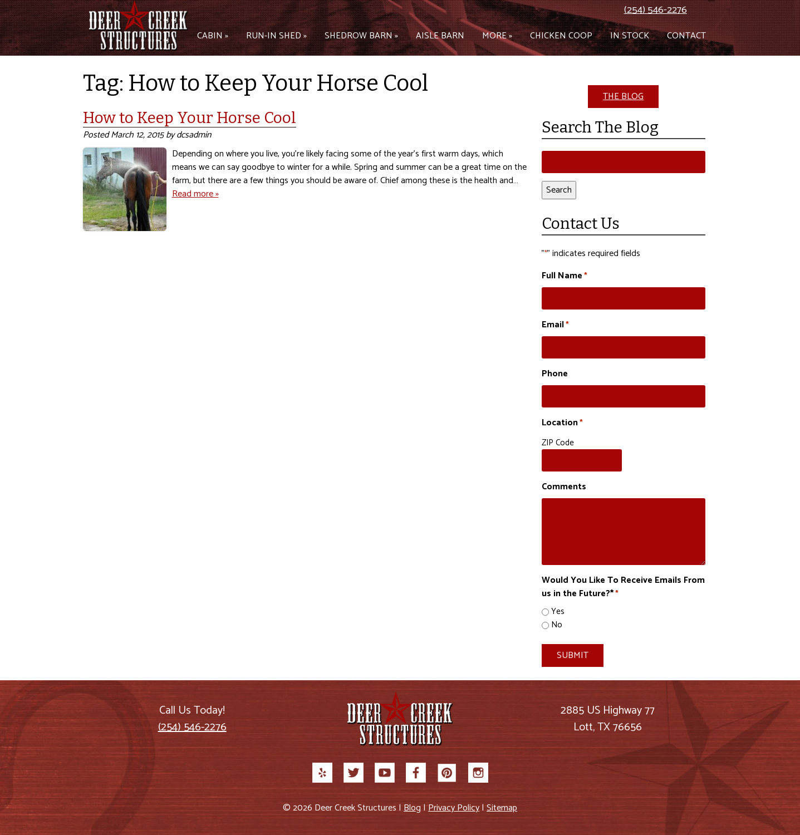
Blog (412, 808)
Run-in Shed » (276, 35)
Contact (686, 35)
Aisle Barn (440, 35)
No (556, 625)
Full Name (564, 276)
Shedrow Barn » (361, 35)
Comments (564, 487)
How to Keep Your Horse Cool (189, 118)
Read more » (195, 194)
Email (555, 325)
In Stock (629, 35)
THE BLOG (623, 96)
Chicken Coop (561, 35)
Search (559, 190)
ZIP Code (558, 443)
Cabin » (212, 35)
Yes (558, 612)
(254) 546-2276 (655, 10)
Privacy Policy (453, 808)
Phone (555, 374)
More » (497, 35)
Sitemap (502, 808)
